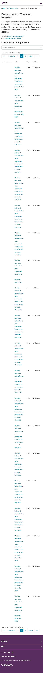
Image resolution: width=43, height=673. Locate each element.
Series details (7, 62)
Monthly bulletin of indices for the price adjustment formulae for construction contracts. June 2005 (19, 189)
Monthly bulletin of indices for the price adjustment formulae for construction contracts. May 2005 (19, 464)
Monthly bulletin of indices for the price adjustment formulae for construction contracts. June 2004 (19, 161)
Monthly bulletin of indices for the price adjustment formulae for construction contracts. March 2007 (19, 381)
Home (3, 8)
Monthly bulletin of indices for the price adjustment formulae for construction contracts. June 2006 (19, 216)
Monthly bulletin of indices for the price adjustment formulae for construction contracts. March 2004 (19, 299)
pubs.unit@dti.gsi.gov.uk (13, 38)
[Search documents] (22, 47)
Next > (30, 56)
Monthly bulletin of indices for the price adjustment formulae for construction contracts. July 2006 (19, 78)
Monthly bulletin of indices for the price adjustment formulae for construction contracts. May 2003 (19, 409)
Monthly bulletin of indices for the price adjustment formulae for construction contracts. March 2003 (19, 271)
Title (16, 62)
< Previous (11, 56)
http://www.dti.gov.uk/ (15, 36)
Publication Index (12, 8)
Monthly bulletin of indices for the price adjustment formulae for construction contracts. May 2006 (19, 492)
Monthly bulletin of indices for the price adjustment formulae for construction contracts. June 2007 (19, 244)
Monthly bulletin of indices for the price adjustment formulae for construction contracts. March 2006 (19, 354)
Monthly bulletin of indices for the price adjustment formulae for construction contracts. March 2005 (19, 326)
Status (35, 62)
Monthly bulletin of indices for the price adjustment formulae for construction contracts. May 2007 (19, 519)
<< (4, 56)
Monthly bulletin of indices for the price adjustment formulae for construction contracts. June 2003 (19, 133)
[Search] (41, 47)
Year (28, 62)
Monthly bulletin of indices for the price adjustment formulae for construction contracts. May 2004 (19, 436)
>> (37, 56)
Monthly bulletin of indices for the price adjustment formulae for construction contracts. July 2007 (19, 106)
